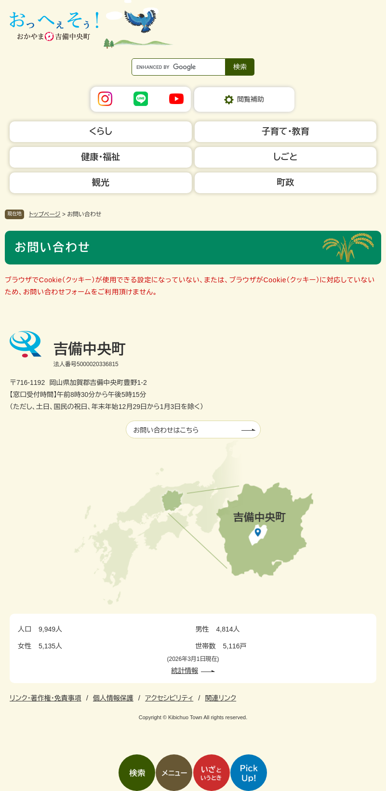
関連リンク (220, 698)
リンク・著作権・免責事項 (45, 698)
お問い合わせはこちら (166, 430)
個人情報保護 (113, 698)
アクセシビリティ (169, 698)
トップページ (45, 214)
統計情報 (184, 670)
